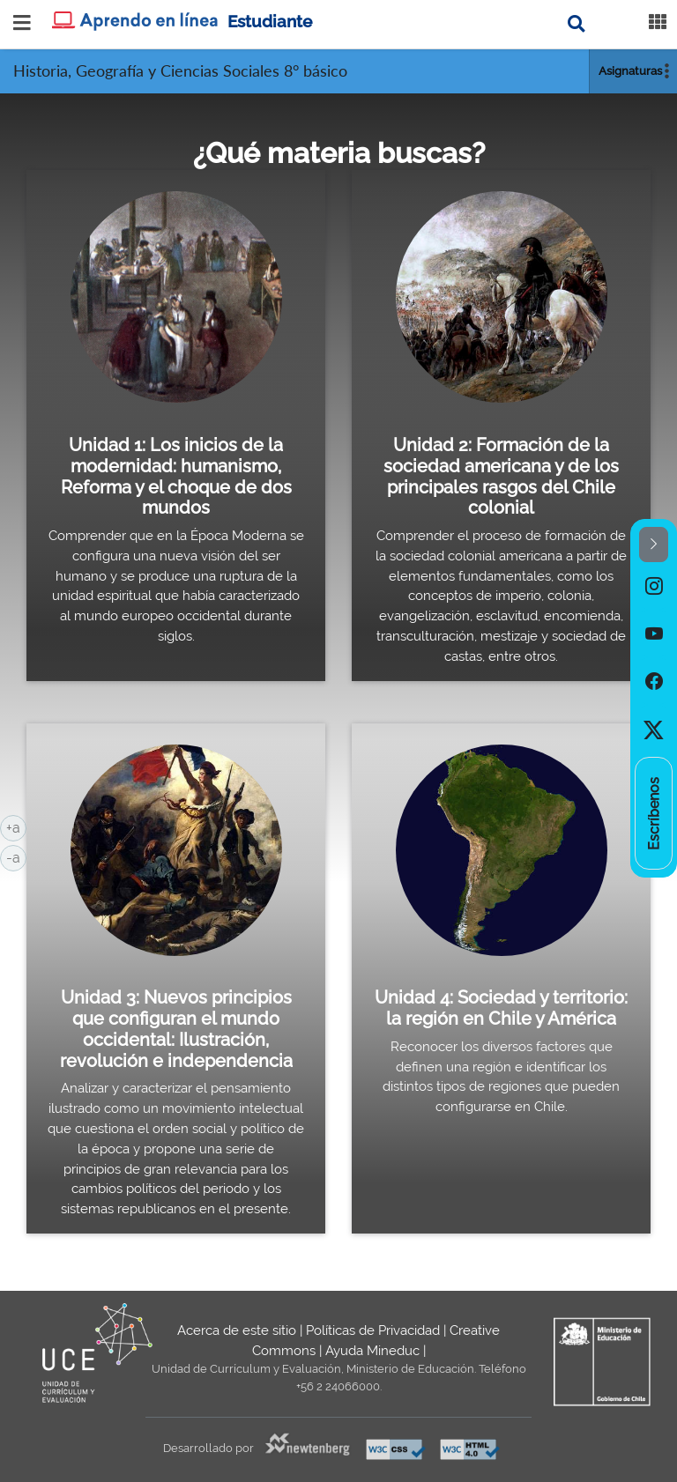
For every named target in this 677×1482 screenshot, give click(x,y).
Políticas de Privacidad (373, 1330)
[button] (653, 545)
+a (16, 826)
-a (16, 856)
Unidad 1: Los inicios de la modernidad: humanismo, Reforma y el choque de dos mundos (176, 476)
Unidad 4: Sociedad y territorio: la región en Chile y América (501, 1008)
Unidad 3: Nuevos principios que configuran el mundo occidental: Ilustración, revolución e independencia (176, 1029)
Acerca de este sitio (236, 1330)
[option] (654, 586)
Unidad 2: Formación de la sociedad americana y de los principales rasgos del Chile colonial (501, 476)
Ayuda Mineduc (372, 1351)
